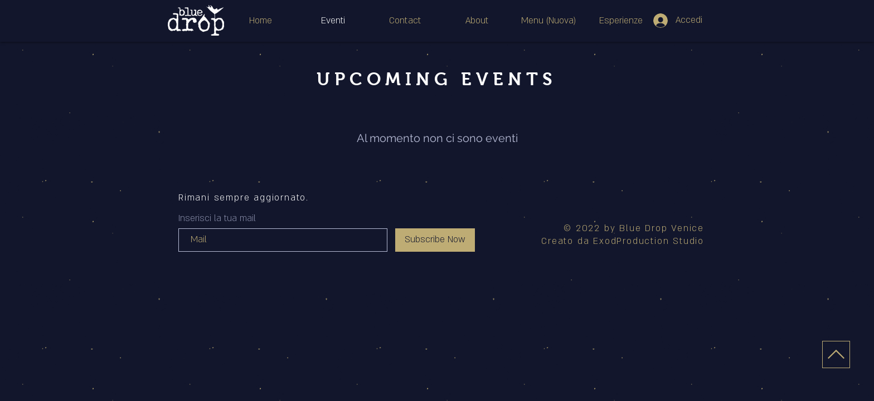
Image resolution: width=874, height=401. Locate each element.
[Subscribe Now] (435, 240)
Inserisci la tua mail (217, 218)
